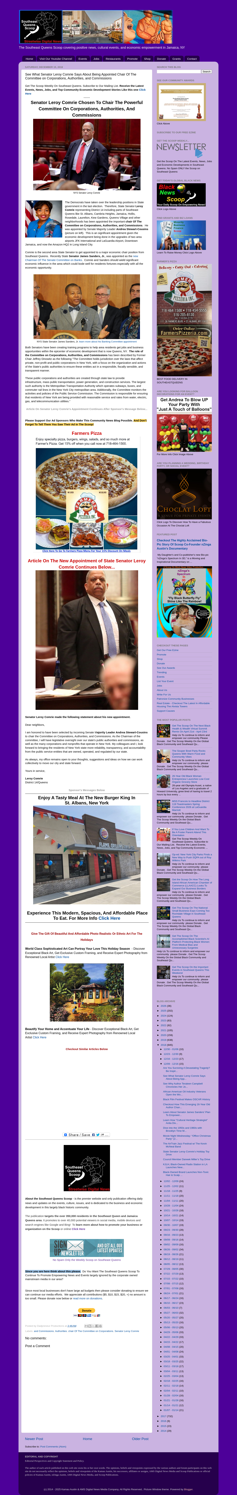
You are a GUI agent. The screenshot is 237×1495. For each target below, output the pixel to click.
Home (29, 58)
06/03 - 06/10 (171, 1307)
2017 (164, 1416)
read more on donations (87, 1298)
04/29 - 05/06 (171, 1332)
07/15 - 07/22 (171, 1278)
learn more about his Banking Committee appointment (108, 341)
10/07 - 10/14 (171, 1220)
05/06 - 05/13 (171, 1327)
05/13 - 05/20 (171, 1322)
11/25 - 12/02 (171, 1186)
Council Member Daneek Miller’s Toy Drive (186, 1159)
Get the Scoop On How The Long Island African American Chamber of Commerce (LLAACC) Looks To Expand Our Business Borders (192, 884)
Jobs (96, 58)
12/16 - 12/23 (171, 1058)
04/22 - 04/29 (171, 1337)
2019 (164, 1040)
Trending (162, 672)
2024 (164, 1015)
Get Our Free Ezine (167, 650)
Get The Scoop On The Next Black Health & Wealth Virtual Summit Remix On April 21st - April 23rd (191, 728)
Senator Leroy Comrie (127, 1331)
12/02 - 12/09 (171, 1181)
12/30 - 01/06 (171, 1049)
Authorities (61, 1331)
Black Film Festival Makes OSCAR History (186, 1099)
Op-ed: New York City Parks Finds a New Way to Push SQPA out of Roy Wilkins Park (192, 857)
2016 (164, 1421)
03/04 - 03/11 (171, 1371)
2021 (164, 1030)
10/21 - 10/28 (171, 1210)
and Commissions (44, 1331)
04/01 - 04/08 (171, 1351)
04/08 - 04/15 (171, 1346)
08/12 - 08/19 (171, 1259)
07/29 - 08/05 (171, 1269)
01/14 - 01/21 (171, 1405)
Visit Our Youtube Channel (56, 58)
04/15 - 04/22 (171, 1342)
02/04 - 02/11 (171, 1390)
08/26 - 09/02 (171, 1249)
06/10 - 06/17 (171, 1303)
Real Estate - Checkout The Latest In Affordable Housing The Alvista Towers (183, 705)
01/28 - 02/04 (171, 1395)
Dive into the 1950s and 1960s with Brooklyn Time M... (182, 1129)
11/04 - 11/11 (171, 1200)
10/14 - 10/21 (171, 1215)
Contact (192, 58)
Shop (147, 58)
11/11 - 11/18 (171, 1195)
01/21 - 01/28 (171, 1400)
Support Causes (166, 710)
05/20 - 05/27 (171, 1317)
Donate (161, 58)
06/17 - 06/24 (171, 1298)
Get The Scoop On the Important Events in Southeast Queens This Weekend (190, 970)
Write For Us (164, 694)
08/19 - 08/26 (171, 1254)
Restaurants (113, 58)
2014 (164, 1430)
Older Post (140, 1439)
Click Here (109, 918)
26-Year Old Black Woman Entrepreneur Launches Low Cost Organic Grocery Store (190, 779)
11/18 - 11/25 (171, 1191)
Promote (132, 58)
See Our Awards (166, 668)
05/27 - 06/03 (171, 1312)
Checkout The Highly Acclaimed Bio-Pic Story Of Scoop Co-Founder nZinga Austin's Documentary (184, 544)
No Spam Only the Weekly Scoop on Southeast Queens (87, 1259)
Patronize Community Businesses (175, 698)
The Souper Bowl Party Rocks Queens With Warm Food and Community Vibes (188, 753)
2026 (164, 1006)
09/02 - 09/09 (171, 1244)
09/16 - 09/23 (171, 1234)
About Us (162, 690)
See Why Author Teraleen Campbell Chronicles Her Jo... (183, 1085)
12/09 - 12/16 (171, 1063)
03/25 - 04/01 (171, 1356)
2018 (164, 1045)
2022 (164, 1025)
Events (83, 58)
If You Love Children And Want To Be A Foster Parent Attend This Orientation (190, 832)
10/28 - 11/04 (171, 1205)
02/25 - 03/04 (171, 1376)
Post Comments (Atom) (53, 1446)
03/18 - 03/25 (171, 1361)
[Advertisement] (86, 1092)
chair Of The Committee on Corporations (90, 1331)
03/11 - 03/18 (171, 1366)
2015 (164, 1426)
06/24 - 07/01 (171, 1293)
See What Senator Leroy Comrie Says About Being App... (184, 1077)
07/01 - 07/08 (171, 1288)
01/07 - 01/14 (171, 1410)
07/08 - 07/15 (171, 1283)
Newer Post (34, 1439)
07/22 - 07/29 (171, 1273)
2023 (164, 1020)
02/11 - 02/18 (171, 1385)
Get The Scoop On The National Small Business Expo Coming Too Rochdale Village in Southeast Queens (190, 912)
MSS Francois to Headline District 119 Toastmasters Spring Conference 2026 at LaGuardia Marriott (190, 806)
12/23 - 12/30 (171, 1054)
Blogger (188, 1489)
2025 (164, 1010)
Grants (176, 58)
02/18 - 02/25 (171, 1381)
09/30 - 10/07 (171, 1225)
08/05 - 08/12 (171, 1264)
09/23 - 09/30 (171, 1229)
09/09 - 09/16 (171, 1239)
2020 (164, 1035)
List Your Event (165, 681)
